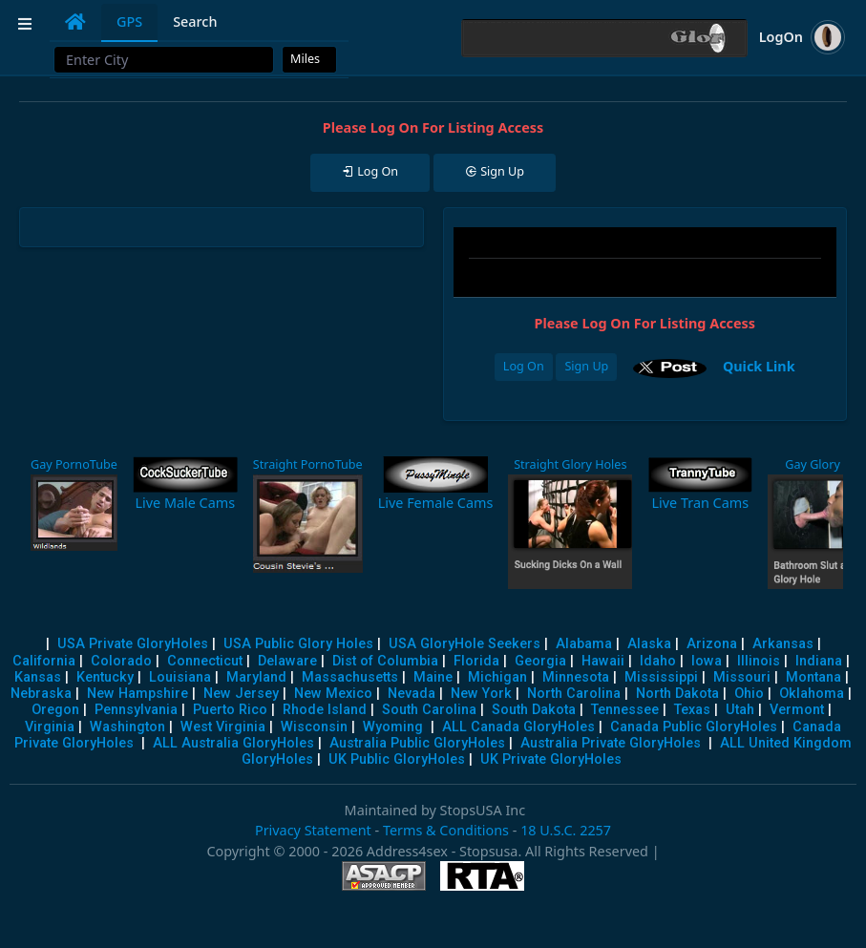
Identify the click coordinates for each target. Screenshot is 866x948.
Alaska (649, 644)
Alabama (584, 644)
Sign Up (586, 366)
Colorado (121, 661)
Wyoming (393, 727)
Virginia (49, 727)
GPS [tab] (129, 21)
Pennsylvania (136, 710)
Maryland (256, 677)
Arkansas (782, 644)
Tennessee (625, 710)
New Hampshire (137, 693)
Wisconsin (314, 727)
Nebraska (41, 693)
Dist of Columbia (385, 661)
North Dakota (677, 693)
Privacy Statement (313, 830)
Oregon (55, 710)
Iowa (706, 661)
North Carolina (574, 693)
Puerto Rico (230, 710)
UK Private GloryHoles (551, 759)
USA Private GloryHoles (132, 644)
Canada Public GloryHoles (693, 727)
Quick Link (759, 366)
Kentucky (105, 677)
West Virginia (222, 727)
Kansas (37, 677)
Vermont (797, 710)
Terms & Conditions (446, 830)
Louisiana (180, 677)
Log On (523, 366)
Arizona (711, 644)
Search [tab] (195, 21)
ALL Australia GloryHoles (233, 743)
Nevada (411, 693)
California (43, 661)
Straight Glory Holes (570, 464)
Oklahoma (811, 693)
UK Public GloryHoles (396, 759)
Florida (476, 661)
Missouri (742, 677)
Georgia (540, 661)
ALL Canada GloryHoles (518, 727)
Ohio (749, 693)
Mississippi (661, 677)
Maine (433, 677)
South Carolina (429, 710)
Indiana (818, 661)
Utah (740, 710)
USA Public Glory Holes (298, 644)
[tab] (75, 22)
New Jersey (241, 693)
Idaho (658, 661)
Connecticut (205, 661)
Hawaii (602, 661)
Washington (127, 727)
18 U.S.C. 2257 (565, 830)
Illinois (758, 661)
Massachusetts (350, 677)
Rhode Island (325, 710)
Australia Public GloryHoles (417, 743)
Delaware (287, 661)
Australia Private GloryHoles (610, 743)
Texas (692, 710)
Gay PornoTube (74, 464)
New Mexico (333, 693)
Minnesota (575, 677)
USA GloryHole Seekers (464, 644)
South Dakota (534, 710)
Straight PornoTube (308, 464)
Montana (813, 677)
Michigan (497, 677)
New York (481, 693)
